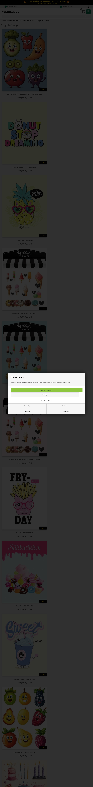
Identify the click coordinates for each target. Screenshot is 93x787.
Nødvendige (27, 406)
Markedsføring (65, 406)
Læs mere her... (66, 382)
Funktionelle (27, 411)
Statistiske (66, 411)
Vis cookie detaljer (46, 400)
